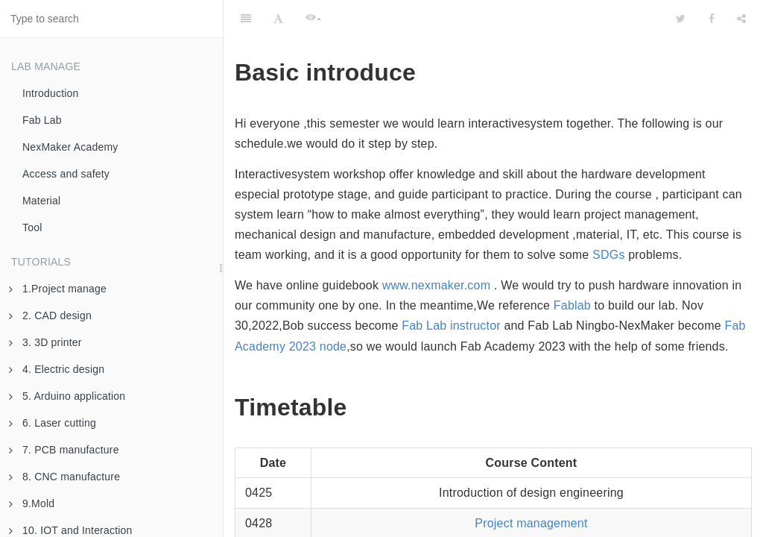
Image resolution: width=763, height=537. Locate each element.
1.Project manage (58, 289)
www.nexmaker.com (436, 248)
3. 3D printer (45, 342)
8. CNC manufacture (64, 477)
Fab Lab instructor (451, 288)
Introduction (50, 93)
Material (41, 201)
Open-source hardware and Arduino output (531, 515)
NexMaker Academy (70, 147)
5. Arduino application (67, 396)
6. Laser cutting (52, 423)
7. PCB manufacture (64, 450)
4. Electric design (56, 369)
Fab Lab (42, 120)
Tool (32, 227)
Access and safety (66, 174)
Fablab (572, 268)
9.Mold (31, 503)
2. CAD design (50, 315)
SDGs (608, 217)
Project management (531, 486)
